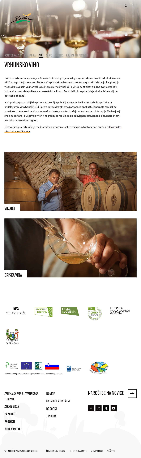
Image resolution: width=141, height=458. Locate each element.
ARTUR (111, 451)
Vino (41, 55)
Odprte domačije (12, 55)
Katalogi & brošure (58, 401)
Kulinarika (30, 55)
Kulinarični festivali (77, 55)
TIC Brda (51, 416)
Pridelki (59, 55)
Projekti (9, 422)
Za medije (10, 414)
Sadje (49, 55)
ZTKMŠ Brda (11, 407)
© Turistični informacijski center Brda (20, 451)
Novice (50, 394)
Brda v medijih (13, 429)
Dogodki (51, 409)
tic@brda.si (98, 451)
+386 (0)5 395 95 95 (78, 451)
